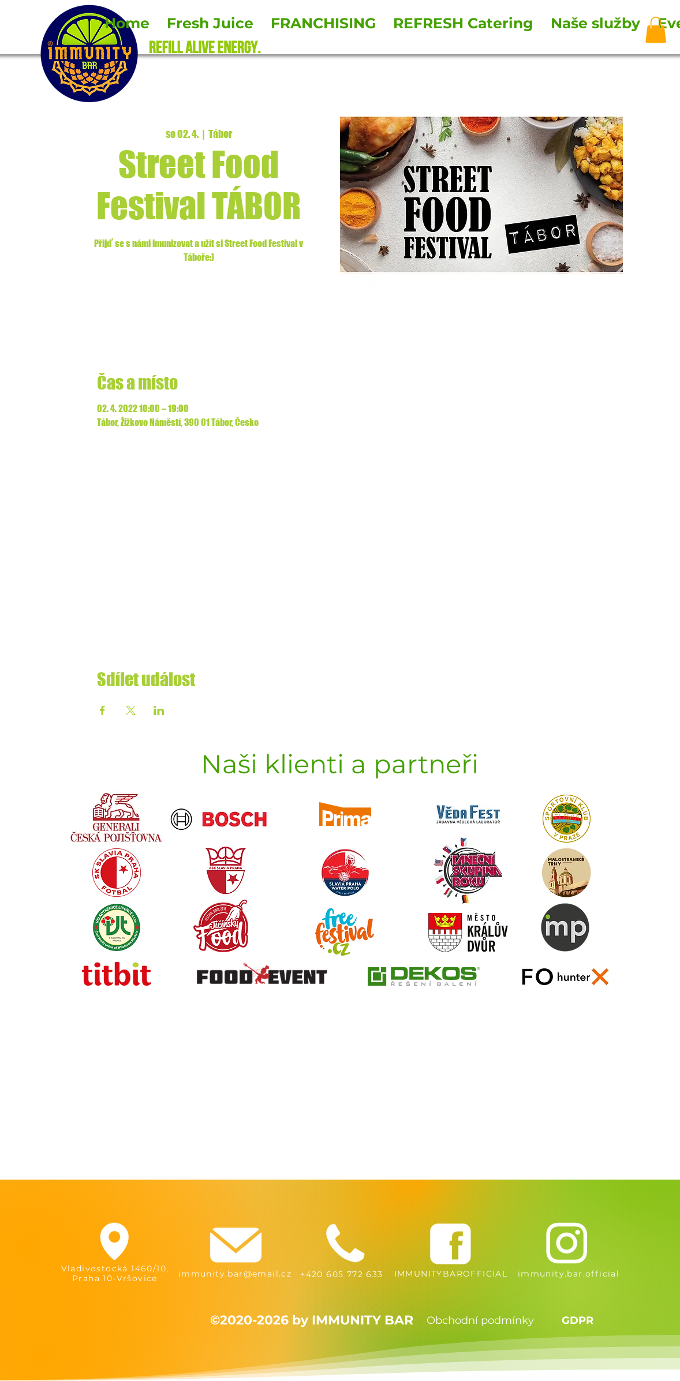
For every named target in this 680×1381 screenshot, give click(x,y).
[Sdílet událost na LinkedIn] (159, 710)
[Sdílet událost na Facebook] (102, 710)
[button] (656, 30)
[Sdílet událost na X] (130, 710)
